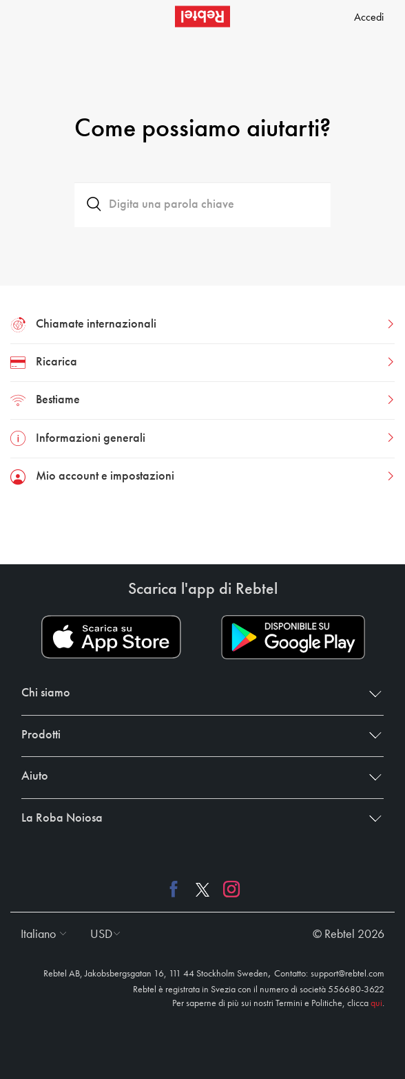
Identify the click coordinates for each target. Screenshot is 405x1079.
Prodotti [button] (198, 735)
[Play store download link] (293, 637)
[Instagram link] (228, 889)
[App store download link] (111, 637)
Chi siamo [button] (198, 693)
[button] (40, 934)
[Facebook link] (177, 889)
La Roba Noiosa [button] (198, 818)
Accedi (369, 17)
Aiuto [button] (198, 776)
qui (376, 1003)
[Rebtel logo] (202, 17)
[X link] (202, 889)
